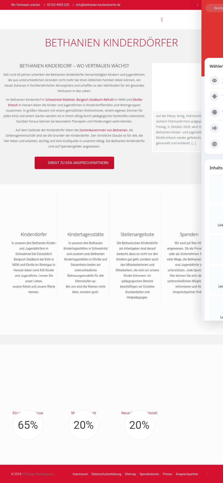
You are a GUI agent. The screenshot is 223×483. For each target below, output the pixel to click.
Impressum (80, 474)
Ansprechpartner (187, 474)
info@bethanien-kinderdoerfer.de (98, 5)
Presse (167, 474)
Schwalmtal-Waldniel (60, 99)
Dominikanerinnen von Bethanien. (103, 130)
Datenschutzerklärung (106, 474)
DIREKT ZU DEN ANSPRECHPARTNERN (78, 163)
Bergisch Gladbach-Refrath (95, 99)
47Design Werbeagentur (38, 474)
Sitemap (130, 474)
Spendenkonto (149, 474)
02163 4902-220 (58, 5)
